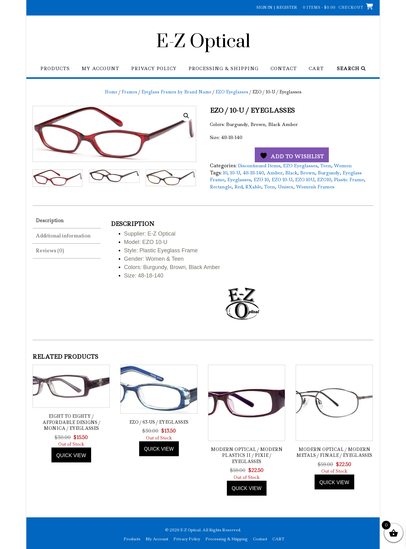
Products (55, 69)
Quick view (71, 454)
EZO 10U (305, 180)
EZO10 (324, 180)
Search (351, 69)
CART (316, 69)
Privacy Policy (154, 69)
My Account (100, 69)
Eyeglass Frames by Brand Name (176, 92)
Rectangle (221, 187)
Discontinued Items (259, 166)
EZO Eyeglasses (231, 92)
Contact (284, 69)
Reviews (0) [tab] (50, 249)
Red (238, 187)
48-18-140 (253, 173)
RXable (253, 187)
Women (343, 166)
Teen (325, 166)
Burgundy (329, 173)
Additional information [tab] (63, 234)
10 (225, 173)
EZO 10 (261, 180)
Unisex (285, 187)
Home (111, 92)
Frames (129, 92)
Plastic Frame (349, 180)
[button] (186, 115)
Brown (307, 173)
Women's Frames (315, 187)
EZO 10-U (282, 180)
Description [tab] (50, 219)
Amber (275, 173)
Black (291, 173)
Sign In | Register (276, 7)
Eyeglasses (239, 180)
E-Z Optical (203, 42)
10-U (235, 173)
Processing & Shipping (223, 69)
